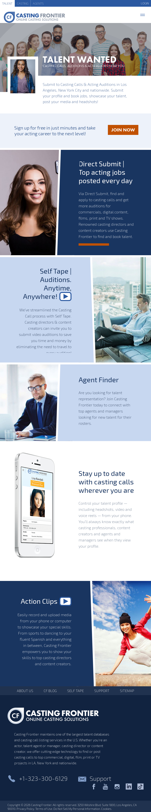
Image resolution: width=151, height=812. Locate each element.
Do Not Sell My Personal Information (76, 808)
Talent (7, 3)
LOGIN (145, 3)
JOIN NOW (124, 131)
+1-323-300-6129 (43, 778)
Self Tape (75, 690)
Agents (38, 3)
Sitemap (127, 690)
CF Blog (50, 690)
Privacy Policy (25, 808)
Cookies (106, 808)
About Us (25, 690)
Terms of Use (43, 808)
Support (101, 690)
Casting (22, 3)
